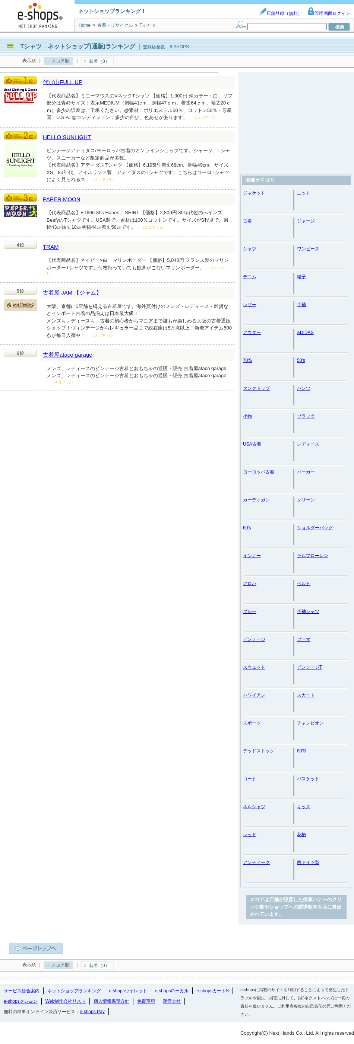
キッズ (303, 806)
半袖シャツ (308, 611)
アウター (252, 332)
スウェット (254, 667)
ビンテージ (254, 639)
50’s (301, 360)
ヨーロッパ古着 (258, 472)
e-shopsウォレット (128, 990)
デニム (249, 276)
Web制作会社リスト (65, 1001)
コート (249, 778)
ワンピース (308, 248)
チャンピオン (310, 723)
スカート (306, 695)
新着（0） (99, 61)
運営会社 (172, 1001)
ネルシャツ (254, 806)
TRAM (51, 247)
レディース (308, 444)
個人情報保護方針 (111, 1001)
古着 (247, 221)
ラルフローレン (312, 555)
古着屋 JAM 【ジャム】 (72, 292)
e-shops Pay (92, 1011)
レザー (249, 304)
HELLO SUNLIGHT (67, 137)
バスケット (308, 778)
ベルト (303, 583)
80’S (301, 751)
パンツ (303, 388)
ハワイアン (254, 695)
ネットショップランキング (74, 990)
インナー (252, 555)
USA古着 (252, 444)
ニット (303, 193)
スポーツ (252, 723)
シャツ (249, 248)
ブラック (306, 416)
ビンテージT (309, 667)
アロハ (249, 583)
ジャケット (254, 193)
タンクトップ (256, 388)
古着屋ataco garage (67, 354)
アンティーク (256, 862)
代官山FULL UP (62, 82)
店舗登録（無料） (280, 13)
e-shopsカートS (212, 990)
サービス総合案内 (21, 990)
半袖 (301, 304)
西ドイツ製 (308, 862)
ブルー (249, 611)
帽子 (301, 276)
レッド (249, 834)
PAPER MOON (61, 199)
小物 (247, 416)
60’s (247, 527)
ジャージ (306, 221)
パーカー (306, 472)
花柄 (301, 834)
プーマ (303, 639)
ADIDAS (305, 332)
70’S (247, 360)
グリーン (306, 499)
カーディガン (256, 499)
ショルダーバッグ (315, 527)
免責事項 (146, 1001)
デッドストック (258, 751)
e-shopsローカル (172, 990)
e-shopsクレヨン (21, 1001)
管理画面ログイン (328, 13)
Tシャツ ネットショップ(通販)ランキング (77, 46)
